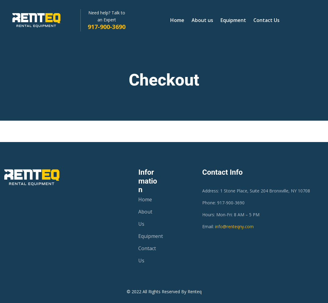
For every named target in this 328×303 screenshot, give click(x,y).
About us (202, 20)
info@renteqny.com (234, 226)
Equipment (233, 20)
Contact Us (266, 20)
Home (177, 20)
